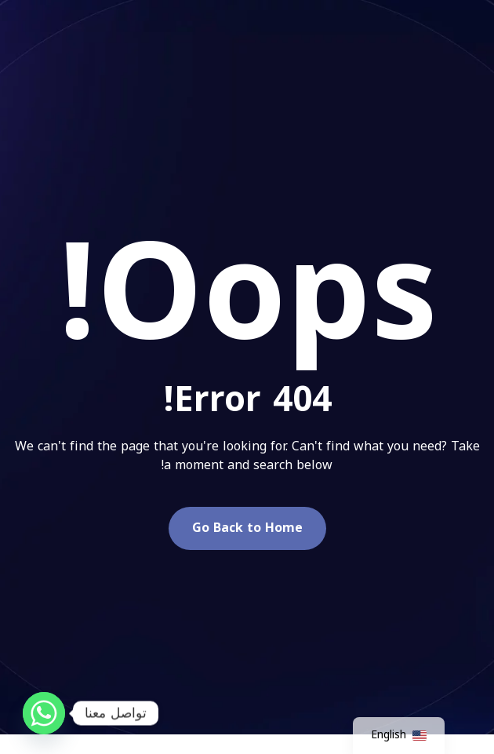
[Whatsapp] (44, 713)
